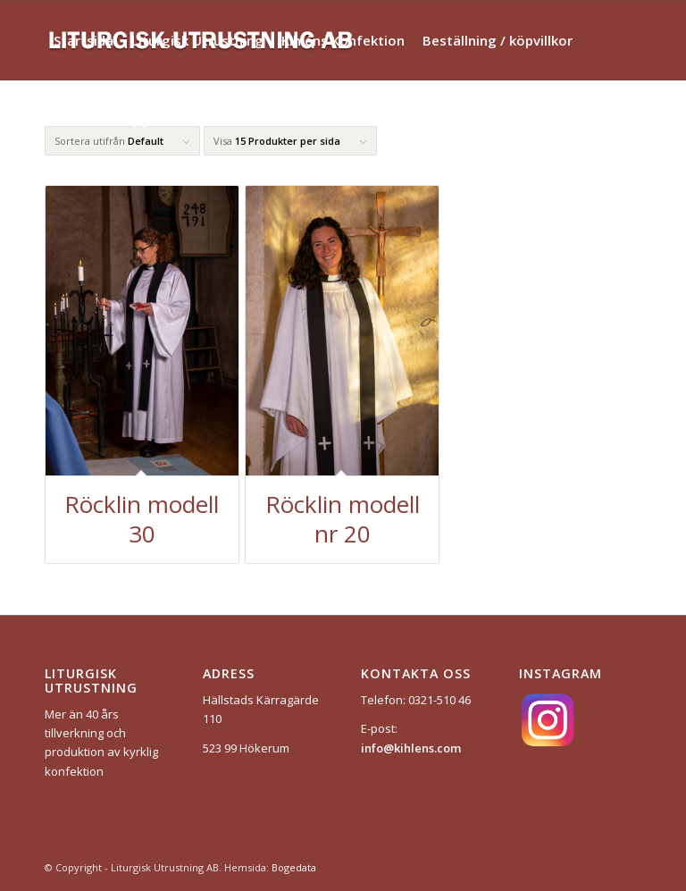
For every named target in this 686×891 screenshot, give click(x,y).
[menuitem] (83, 40)
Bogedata (294, 867)
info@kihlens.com (411, 748)
